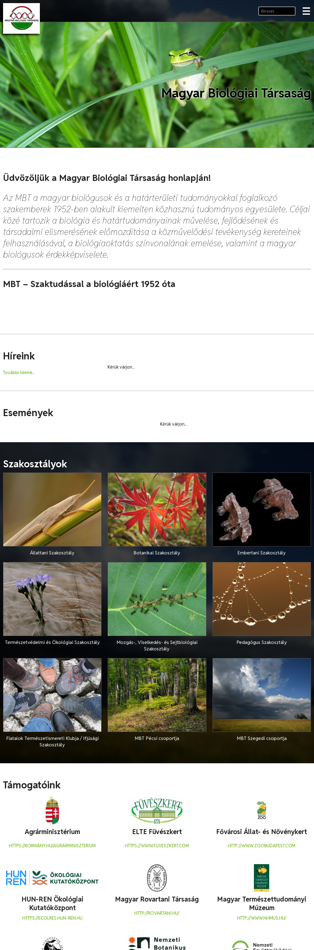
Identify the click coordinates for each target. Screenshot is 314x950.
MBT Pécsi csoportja (157, 738)
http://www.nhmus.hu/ (261, 918)
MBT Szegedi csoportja (262, 738)
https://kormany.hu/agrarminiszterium (52, 845)
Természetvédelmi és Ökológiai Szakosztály (52, 642)
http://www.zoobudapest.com (261, 845)
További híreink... (19, 372)
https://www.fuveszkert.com (157, 845)
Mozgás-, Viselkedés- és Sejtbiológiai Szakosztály (157, 645)
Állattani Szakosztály (52, 553)
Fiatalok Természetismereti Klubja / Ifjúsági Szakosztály (52, 741)
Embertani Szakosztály (261, 553)
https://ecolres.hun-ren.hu (52, 918)
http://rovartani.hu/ (156, 913)
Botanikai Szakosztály (156, 553)
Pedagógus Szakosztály (261, 642)
